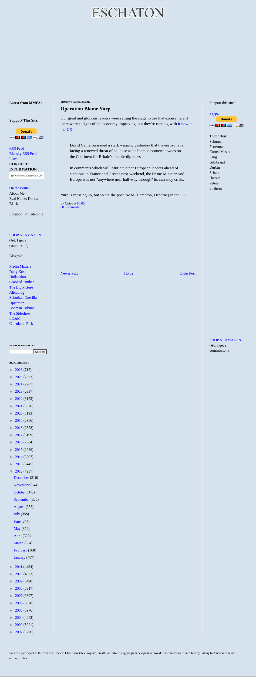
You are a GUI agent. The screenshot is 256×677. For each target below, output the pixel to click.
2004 (19, 617)
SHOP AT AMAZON (25, 235)
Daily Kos (16, 272)
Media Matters (20, 266)
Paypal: (215, 113)
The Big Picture (21, 287)
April (18, 536)
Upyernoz (16, 303)
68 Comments (70, 207)
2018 (19, 428)
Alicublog (16, 292)
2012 (19, 471)
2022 (19, 399)
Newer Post (69, 273)
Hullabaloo (17, 277)
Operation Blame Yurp (86, 109)
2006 (19, 603)
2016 (19, 442)
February (21, 550)
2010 (19, 574)
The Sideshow (19, 313)
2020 (19, 413)
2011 (19, 567)
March (19, 543)
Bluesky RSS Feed (23, 154)
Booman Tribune (21, 308)
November (22, 485)
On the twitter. (20, 188)
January (20, 557)
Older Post (187, 273)
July (17, 514)
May (17, 529)
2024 (19, 384)
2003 (19, 625)
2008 (19, 588)
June (17, 521)
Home (128, 273)
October (20, 492)
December (22, 478)
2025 (19, 377)
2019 (19, 420)
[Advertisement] (128, 59)
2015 (19, 450)
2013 (19, 464)
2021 (19, 406)
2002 (19, 632)
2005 (19, 610)
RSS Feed (16, 148)
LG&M (14, 318)
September (22, 499)
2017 (19, 435)
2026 (19, 370)
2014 (19, 457)
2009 (19, 581)
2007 (19, 596)
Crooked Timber (21, 282)
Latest (13, 159)
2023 (19, 391)
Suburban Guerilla (23, 297)
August (19, 507)
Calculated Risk (21, 324)
